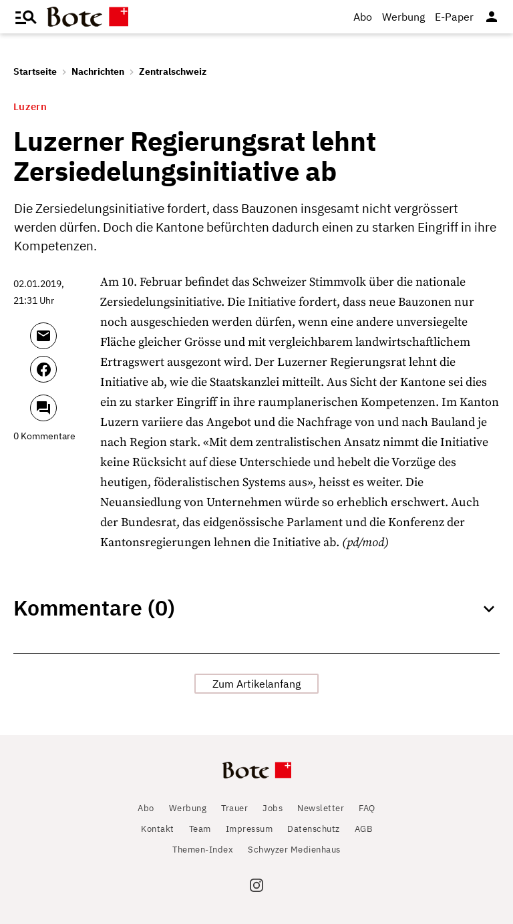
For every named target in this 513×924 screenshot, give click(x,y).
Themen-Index (202, 849)
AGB (364, 829)
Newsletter (320, 808)
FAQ (367, 808)
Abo (362, 16)
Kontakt (157, 829)
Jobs (273, 808)
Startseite (35, 71)
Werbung (403, 16)
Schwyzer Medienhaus (294, 849)
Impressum (249, 829)
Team (200, 829)
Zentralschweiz (172, 71)
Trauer (234, 808)
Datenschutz (313, 829)
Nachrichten (97, 71)
